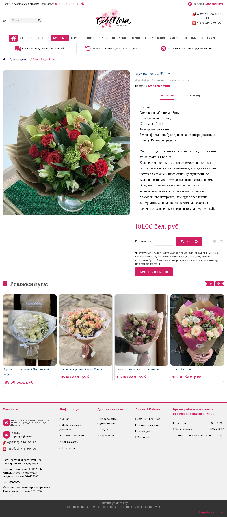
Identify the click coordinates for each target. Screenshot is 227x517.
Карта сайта (107, 435)
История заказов (148, 425)
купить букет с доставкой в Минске (158, 256)
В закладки (214, 241)
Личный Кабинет (148, 418)
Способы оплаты (73, 435)
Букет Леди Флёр (44, 59)
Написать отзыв (179, 80)
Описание (167, 95)
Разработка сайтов (211, 512)
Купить (186, 241)
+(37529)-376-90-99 (21, 442)
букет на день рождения (173, 260)
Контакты (68, 448)
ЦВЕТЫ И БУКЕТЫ (66, 3)
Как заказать (70, 441)
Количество (143, 241)
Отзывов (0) (191, 95)
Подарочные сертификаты (107, 421)
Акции (104, 429)
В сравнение (221, 241)
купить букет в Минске (203, 252)
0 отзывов (158, 80)
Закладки (143, 431)
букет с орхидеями (174, 252)
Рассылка (143, 437)
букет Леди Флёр (150, 252)
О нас (65, 418)
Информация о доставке (70, 427)
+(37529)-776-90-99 (21, 448)
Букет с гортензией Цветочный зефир (26, 371)
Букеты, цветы (19, 59)
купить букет (191, 256)
